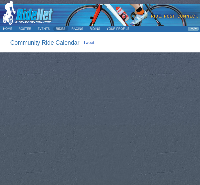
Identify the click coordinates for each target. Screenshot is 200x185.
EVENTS (43, 29)
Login (193, 28)
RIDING (94, 29)
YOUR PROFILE (117, 29)
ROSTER (24, 29)
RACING (78, 29)
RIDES (60, 29)
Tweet (88, 42)
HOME (7, 29)
